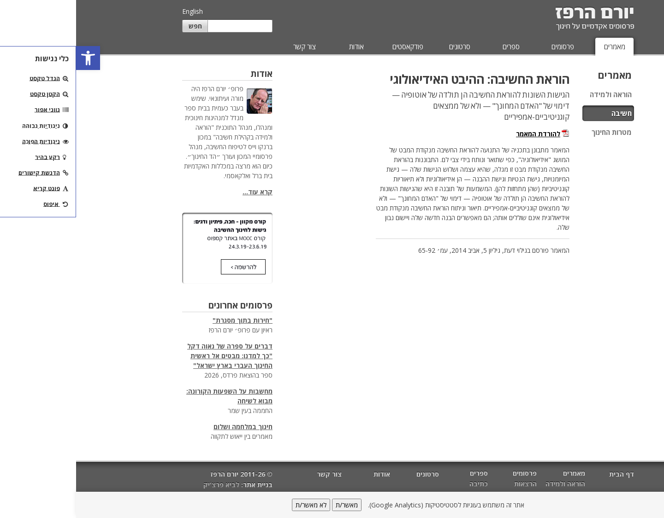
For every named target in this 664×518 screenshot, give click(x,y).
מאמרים (538, 46)
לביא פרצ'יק (145, 484)
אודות (280, 46)
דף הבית (545, 474)
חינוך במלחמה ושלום (166, 426)
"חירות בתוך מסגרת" (166, 320)
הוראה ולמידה (535, 94)
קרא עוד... (181, 191)
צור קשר (228, 46)
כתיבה (402, 483)
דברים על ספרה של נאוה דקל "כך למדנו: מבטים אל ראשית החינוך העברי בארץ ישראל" (153, 356)
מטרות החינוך (536, 132)
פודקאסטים (331, 46)
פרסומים (486, 46)
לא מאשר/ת (234, 505)
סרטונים (383, 46)
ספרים (435, 46)
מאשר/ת (271, 505)
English (116, 11)
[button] (12, 58)
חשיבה (545, 113)
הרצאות (449, 483)
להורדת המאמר (462, 133)
